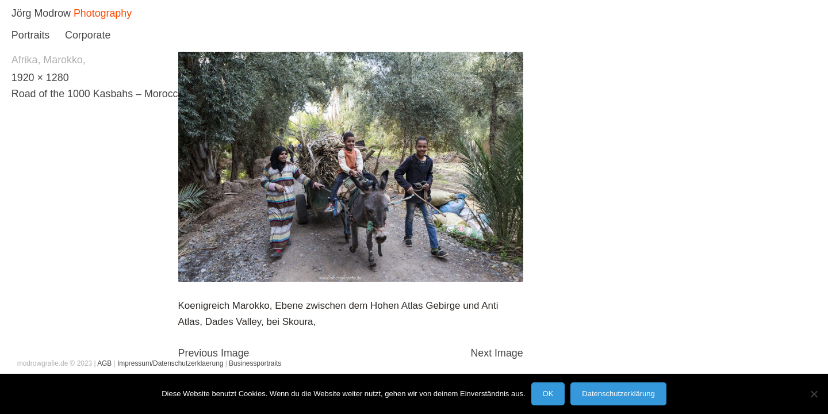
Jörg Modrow (41, 13)
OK (548, 393)
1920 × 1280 (40, 77)
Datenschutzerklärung (618, 393)
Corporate (87, 35)
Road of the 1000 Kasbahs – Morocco (98, 93)
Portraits (30, 35)
